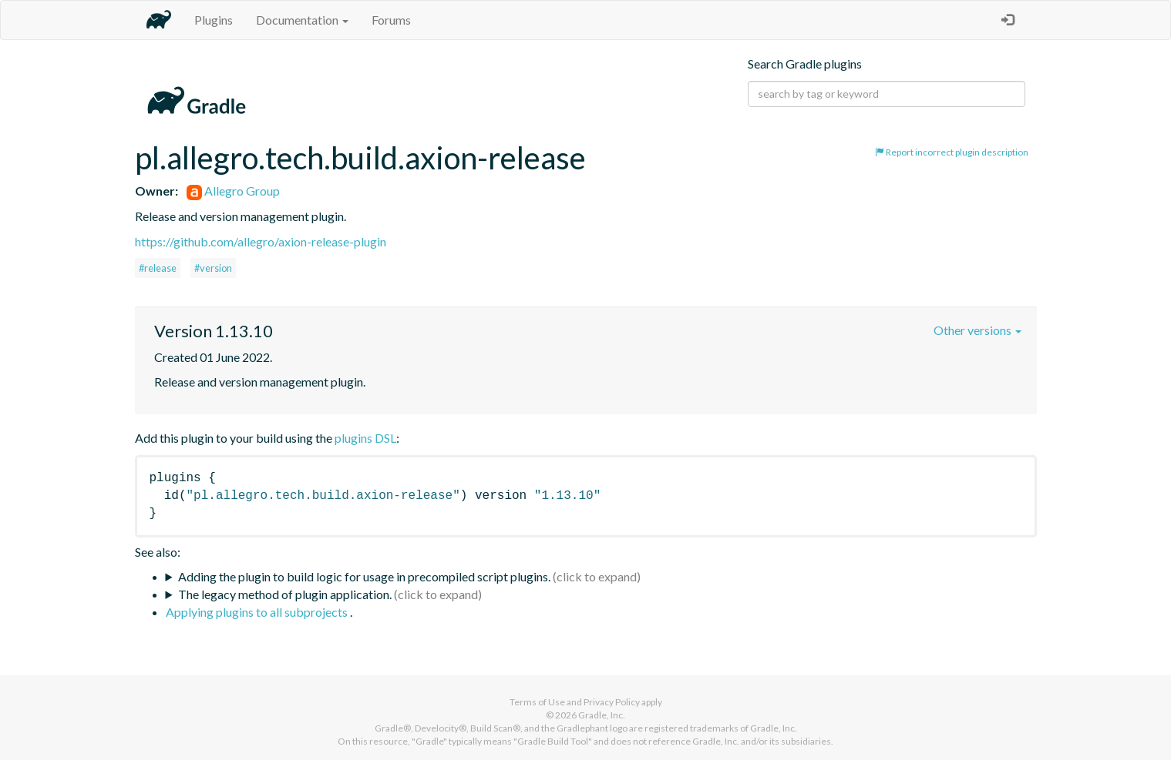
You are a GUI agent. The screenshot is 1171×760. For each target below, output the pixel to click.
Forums (391, 19)
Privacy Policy (612, 702)
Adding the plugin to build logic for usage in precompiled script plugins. (364, 576)
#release (158, 268)
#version (213, 268)
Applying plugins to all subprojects (258, 611)
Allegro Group (233, 190)
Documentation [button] (302, 19)
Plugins (213, 19)
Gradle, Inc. (601, 715)
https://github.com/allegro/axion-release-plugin (260, 241)
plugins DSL (365, 437)
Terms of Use (537, 702)
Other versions (977, 330)
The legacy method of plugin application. (285, 594)
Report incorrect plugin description (951, 152)
